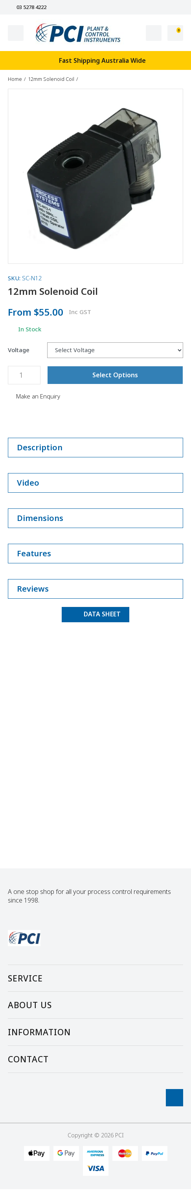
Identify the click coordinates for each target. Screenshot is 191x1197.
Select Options (115, 375)
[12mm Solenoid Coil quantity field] (24, 375)
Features (95, 553)
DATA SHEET (95, 614)
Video (95, 482)
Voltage (18, 350)
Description (95, 447)
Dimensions (95, 518)
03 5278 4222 (27, 7)
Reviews (95, 588)
